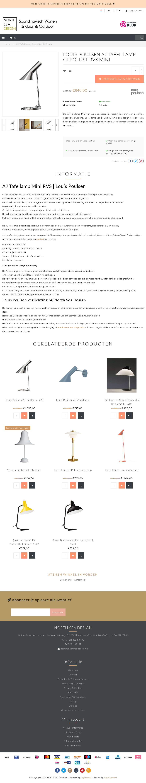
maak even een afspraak (70, 327)
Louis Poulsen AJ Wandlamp (73, 399)
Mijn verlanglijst (73, 741)
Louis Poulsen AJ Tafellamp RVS (24, 399)
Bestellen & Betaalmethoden (73, 679)
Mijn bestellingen (73, 732)
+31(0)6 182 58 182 (74, 640)
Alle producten (73, 745)
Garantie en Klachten (73, 710)
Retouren (73, 692)
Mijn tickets (73, 736)
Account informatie (73, 728)
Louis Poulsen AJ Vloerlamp (121, 469)
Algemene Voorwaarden (73, 697)
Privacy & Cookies (73, 688)
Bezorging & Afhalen (73, 683)
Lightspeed (86, 777)
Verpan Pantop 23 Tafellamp (24, 469)
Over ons (73, 670)
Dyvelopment (110, 777)
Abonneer (57, 612)
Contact (73, 674)
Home (7, 44)
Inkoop (73, 701)
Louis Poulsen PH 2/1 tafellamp (73, 469)
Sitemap (73, 706)
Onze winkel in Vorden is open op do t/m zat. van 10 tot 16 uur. (71, 3)
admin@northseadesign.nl (75, 648)
